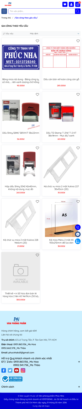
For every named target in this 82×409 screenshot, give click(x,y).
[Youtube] (16, 370)
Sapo (47, 406)
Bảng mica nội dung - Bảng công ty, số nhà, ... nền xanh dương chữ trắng (20, 80)
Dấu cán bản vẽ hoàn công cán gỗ (61, 79)
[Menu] (4, 11)
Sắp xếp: (8, 33)
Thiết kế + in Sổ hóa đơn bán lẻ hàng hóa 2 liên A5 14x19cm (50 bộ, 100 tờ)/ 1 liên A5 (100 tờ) (21, 295)
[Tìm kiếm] (78, 11)
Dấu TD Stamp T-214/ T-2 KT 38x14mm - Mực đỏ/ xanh (61, 134)
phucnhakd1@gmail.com (21, 352)
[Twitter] (10, 370)
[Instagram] (23, 370)
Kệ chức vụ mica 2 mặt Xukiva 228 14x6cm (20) (20, 241)
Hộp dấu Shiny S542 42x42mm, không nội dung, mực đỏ (21, 188)
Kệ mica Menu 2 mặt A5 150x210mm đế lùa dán (61, 241)
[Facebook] (3, 370)
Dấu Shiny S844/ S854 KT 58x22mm (20, 132)
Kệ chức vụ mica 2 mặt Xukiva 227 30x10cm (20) (61, 188)
